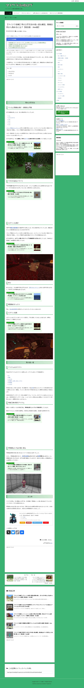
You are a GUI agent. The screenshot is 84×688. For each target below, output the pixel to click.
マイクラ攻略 (13, 17)
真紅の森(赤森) (14, 227)
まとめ (10, 75)
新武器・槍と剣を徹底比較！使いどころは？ (18, 45)
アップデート (60, 93)
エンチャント (60, 69)
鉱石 (59, 62)
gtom (51, 543)
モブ (59, 71)
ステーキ (26, 138)
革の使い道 (11, 73)
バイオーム (60, 60)
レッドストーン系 (61, 75)
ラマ (9, 124)
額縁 (9, 377)
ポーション (60, 82)
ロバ (9, 121)
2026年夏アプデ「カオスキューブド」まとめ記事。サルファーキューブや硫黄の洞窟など (27, 42)
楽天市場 (29, 522)
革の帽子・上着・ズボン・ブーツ (15, 380)
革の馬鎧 (10, 382)
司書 (33, 387)
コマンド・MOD (61, 84)
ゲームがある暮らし (60, 120)
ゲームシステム (61, 87)
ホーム (7, 17)
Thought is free (48, 683)
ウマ (9, 119)
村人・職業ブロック (62, 55)
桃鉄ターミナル (59, 129)
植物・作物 (60, 73)
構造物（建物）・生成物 (63, 58)
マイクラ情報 (59, 91)
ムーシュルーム (11, 117)
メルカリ (46, 522)
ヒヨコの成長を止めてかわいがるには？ (17, 47)
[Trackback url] (29, 672)
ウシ (9, 115)
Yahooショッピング (37, 522)
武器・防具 (60, 64)
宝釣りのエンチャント (34, 287)
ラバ (9, 122)
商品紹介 (59, 98)
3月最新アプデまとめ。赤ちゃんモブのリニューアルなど (20, 44)
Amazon (22, 522)
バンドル (10, 379)
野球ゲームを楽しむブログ (61, 124)
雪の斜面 (26, 456)
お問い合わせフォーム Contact (63, 112)
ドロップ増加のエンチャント (13, 128)
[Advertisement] (29, 90)
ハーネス (10, 384)
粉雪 (39, 456)
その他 (57, 100)
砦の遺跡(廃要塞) (14, 309)
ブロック (59, 80)
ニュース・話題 (61, 95)
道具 (59, 67)
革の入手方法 (11, 71)
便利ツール (60, 89)
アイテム (24, 31)
